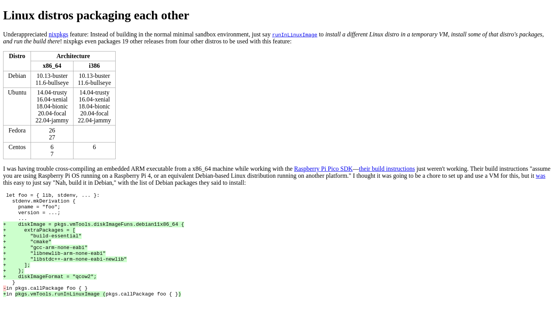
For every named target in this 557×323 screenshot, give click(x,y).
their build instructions (387, 168)
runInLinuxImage (294, 34)
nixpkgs (58, 34)
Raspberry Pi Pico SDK (323, 168)
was (540, 175)
